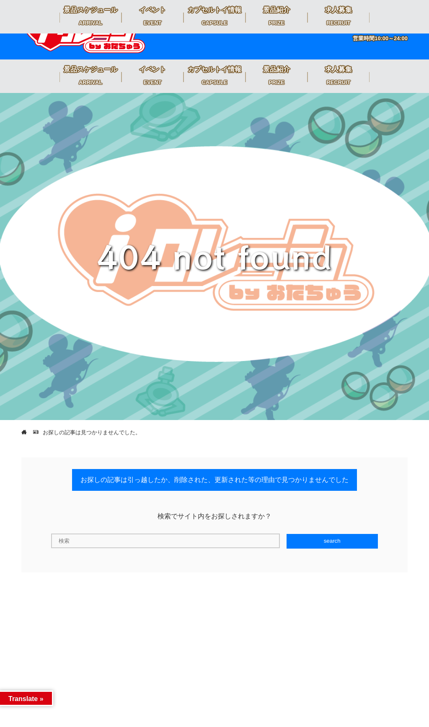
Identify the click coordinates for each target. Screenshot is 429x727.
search (332, 541)
